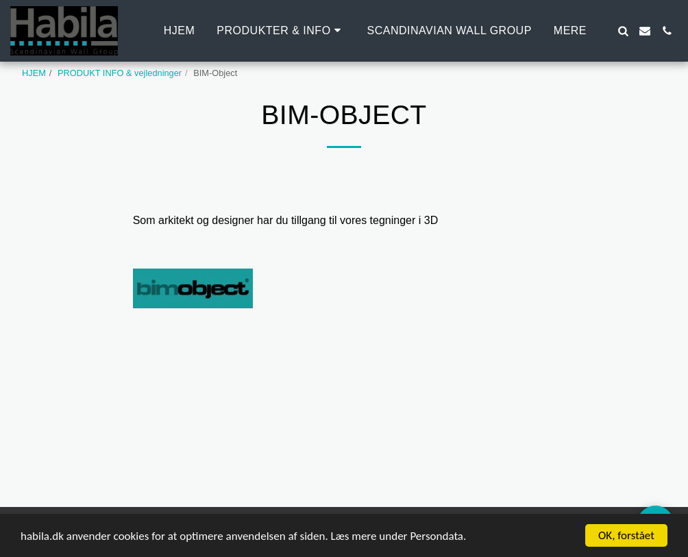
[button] (280, 30)
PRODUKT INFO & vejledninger (120, 73)
